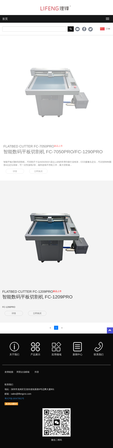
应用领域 (56, 349)
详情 (16, 171)
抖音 (37, 372)
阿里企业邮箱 (23, 372)
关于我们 (14, 349)
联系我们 (99, 349)
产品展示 (35, 349)
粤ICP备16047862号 (14, 398)
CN (108, 28)
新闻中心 (77, 349)
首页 (5, 18)
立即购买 (40, 171)
